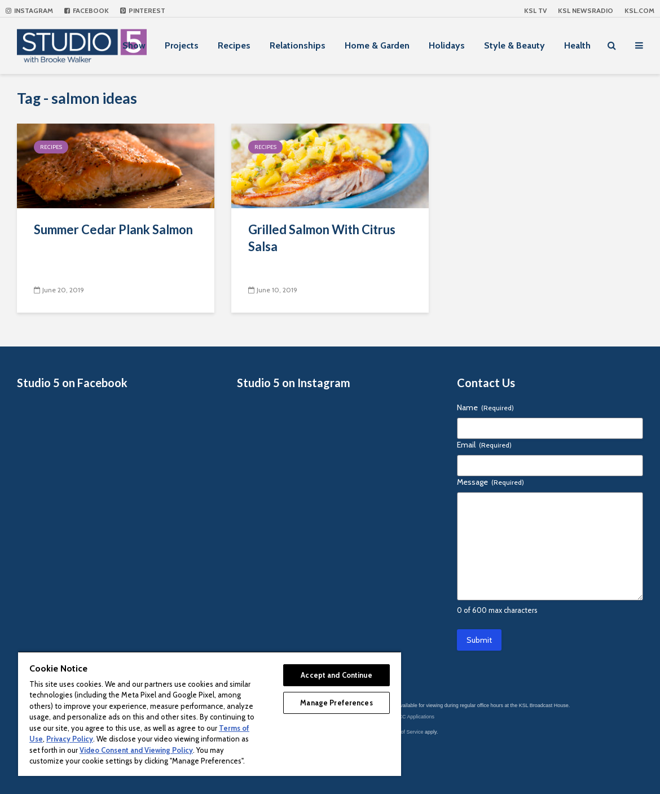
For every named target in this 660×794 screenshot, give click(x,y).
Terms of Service (405, 732)
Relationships (297, 45)
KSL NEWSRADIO (585, 10)
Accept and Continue (336, 674)
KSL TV (535, 10)
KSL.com (639, 10)
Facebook (86, 10)
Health (577, 45)
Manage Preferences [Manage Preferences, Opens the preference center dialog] (336, 702)
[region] (209, 713)
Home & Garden (377, 45)
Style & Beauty (514, 45)
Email (484, 445)
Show (134, 45)
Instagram (29, 10)
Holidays (447, 45)
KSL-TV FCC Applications (405, 717)
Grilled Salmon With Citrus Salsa (321, 238)
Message (490, 482)
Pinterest (142, 10)
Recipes (234, 45)
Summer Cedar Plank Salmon (113, 229)
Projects (182, 45)
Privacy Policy (69, 738)
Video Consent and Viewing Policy (136, 749)
